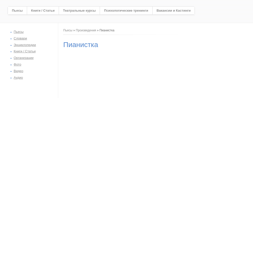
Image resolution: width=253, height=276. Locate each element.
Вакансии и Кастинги (174, 10)
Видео (18, 71)
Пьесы (17, 10)
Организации (24, 58)
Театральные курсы (79, 10)
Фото (17, 64)
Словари (20, 38)
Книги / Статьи (43, 10)
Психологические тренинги (126, 10)
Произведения (86, 30)
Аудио (18, 77)
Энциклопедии (25, 45)
